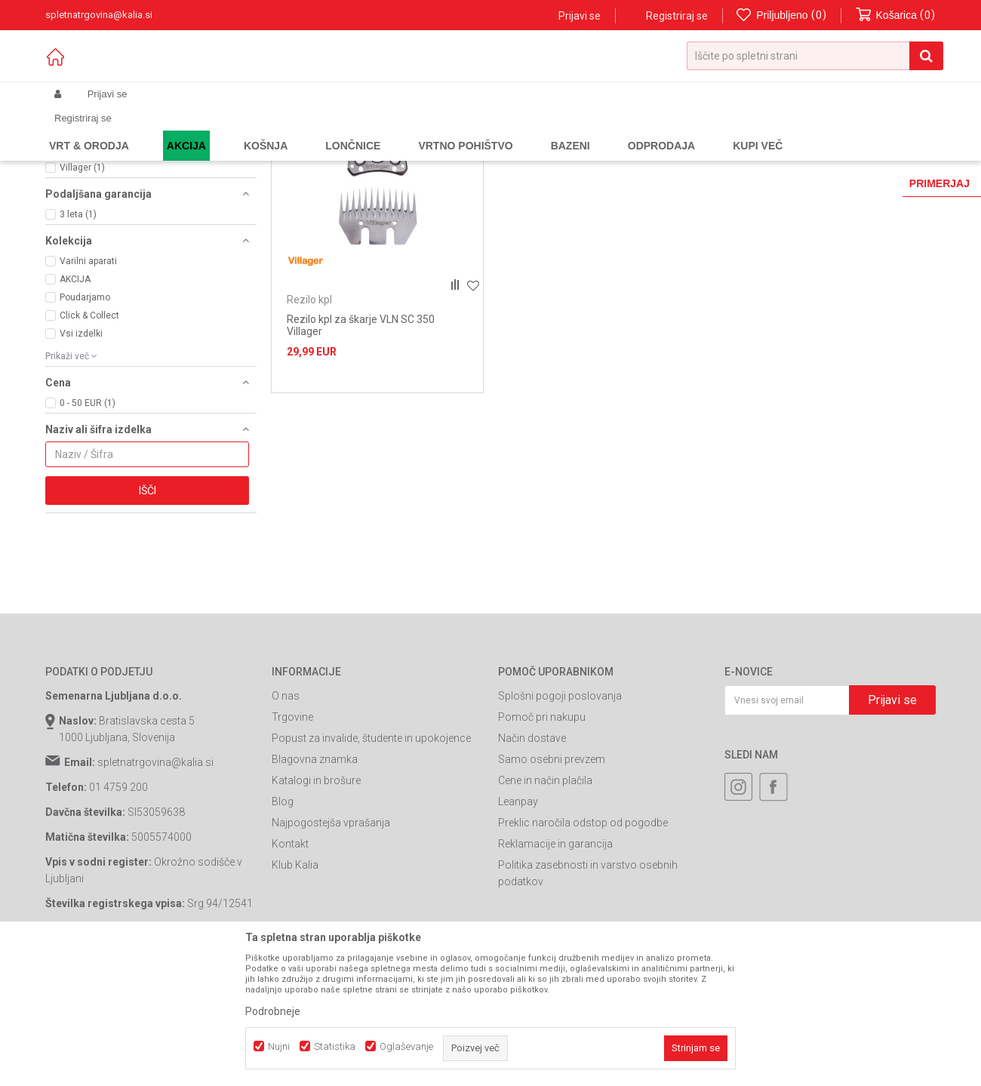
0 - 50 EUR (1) (87, 515)
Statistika (334, 1046)
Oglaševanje (406, 1046)
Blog (283, 914)
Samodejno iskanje (501, 154)
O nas (286, 808)
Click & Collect (89, 428)
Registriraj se (677, 16)
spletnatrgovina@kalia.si (155, 875)
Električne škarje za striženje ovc (130, 188)
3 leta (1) (78, 326)
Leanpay (518, 914)
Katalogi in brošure (316, 893)
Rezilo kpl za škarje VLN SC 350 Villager (361, 438)
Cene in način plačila (545, 893)
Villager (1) (82, 280)
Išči (147, 603)
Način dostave (532, 850)
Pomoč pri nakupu (542, 829)
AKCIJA (75, 391)
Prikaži (778, 154)
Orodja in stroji (253, 130)
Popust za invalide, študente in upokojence (371, 850)
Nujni (279, 1046)
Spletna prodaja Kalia (88, 130)
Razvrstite (585, 154)
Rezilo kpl (75, 200)
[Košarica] (896, 15)
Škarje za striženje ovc (343, 130)
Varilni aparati (88, 373)
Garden (197, 130)
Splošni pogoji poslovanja (560, 808)
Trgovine (292, 829)
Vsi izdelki (81, 446)
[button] (815, 56)
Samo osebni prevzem (551, 872)
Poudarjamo (85, 410)
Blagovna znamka (315, 872)
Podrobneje (272, 1011)
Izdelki (157, 130)
